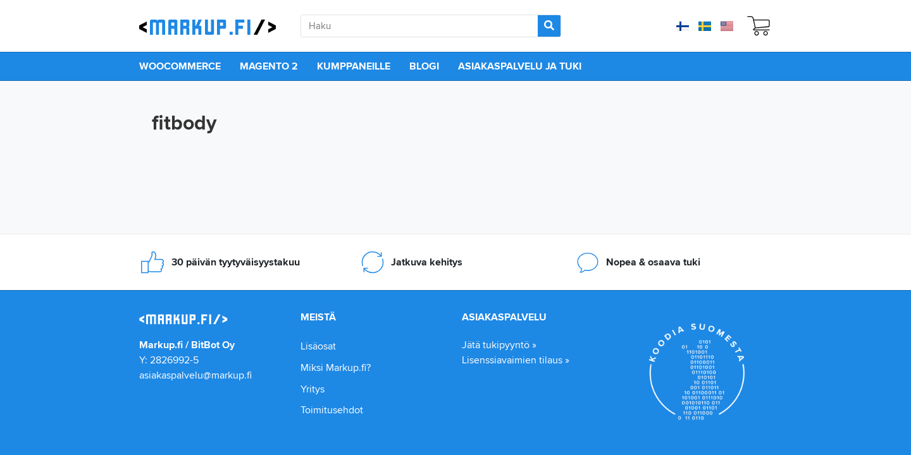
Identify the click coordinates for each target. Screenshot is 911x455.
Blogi (424, 66)
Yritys (313, 389)
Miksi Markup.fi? (336, 367)
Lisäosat (318, 346)
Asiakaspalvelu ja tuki (519, 66)
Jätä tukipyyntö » (499, 344)
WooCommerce (180, 66)
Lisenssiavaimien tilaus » (515, 360)
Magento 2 (269, 66)
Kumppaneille (353, 66)
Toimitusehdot (332, 410)
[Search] (549, 26)
